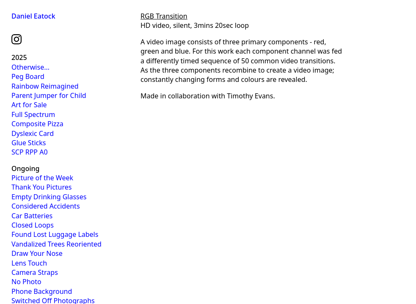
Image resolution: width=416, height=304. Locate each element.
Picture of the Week (42, 177)
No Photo (26, 281)
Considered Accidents (45, 206)
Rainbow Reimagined (45, 86)
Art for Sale (29, 104)
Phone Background (41, 291)
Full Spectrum (33, 114)
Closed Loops (32, 225)
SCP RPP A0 (29, 152)
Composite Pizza (37, 123)
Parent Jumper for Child (48, 95)
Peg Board (27, 76)
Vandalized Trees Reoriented (56, 244)
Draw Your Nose (37, 253)
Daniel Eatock (33, 16)
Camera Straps (34, 272)
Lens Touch (29, 263)
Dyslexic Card (32, 133)
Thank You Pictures (41, 187)
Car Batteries (31, 215)
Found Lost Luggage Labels (54, 234)
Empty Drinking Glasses (48, 196)
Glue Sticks (28, 142)
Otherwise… (30, 67)
